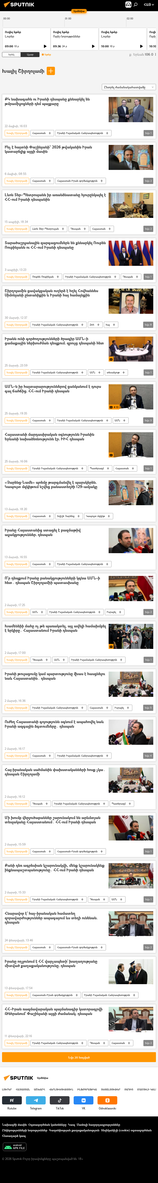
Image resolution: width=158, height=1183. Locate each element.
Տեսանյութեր (110, 1089)
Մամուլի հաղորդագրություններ (98, 1125)
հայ (108, 324)
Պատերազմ (97, 468)
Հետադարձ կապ (14, 1136)
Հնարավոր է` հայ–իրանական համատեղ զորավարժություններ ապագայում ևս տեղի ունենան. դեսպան (51, 918)
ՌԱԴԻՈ (128, 1089)
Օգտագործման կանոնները (47, 1125)
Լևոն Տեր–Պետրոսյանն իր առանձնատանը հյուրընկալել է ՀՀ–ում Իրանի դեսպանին (55, 197)
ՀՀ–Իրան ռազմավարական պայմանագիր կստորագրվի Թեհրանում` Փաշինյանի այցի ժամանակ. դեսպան (53, 1011)
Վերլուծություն (61, 1089)
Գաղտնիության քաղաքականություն (74, 1130)
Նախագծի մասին (14, 1125)
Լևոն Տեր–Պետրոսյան (45, 228)
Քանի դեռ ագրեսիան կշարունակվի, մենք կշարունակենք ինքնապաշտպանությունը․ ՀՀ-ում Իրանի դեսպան (55, 868)
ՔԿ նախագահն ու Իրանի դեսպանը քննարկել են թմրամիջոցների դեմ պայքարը (47, 101)
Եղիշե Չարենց (65, 516)
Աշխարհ (39, 1089)
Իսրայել (111, 612)
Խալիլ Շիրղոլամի (23, 70)
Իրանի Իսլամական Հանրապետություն (80, 133)
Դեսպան (75, 228)
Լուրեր (9, 36)
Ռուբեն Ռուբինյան (43, 276)
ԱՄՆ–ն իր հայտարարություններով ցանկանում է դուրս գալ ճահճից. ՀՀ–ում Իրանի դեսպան (53, 389)
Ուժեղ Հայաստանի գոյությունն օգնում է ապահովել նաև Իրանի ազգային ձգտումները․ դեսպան (54, 724)
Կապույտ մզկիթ (95, 516)
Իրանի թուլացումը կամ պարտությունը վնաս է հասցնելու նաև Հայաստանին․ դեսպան (55, 676)
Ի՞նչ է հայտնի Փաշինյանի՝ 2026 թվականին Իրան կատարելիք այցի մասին (48, 149)
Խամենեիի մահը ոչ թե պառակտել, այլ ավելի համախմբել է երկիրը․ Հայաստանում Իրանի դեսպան (55, 628)
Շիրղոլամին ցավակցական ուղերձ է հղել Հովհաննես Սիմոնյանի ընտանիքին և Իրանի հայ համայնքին (51, 293)
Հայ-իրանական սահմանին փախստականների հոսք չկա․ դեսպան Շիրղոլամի (55, 772)
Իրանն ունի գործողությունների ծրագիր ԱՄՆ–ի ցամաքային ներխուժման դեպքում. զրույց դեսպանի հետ (54, 341)
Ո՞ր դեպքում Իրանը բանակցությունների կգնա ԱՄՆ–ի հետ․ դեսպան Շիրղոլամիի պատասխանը (52, 580)
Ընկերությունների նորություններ (24, 1130)
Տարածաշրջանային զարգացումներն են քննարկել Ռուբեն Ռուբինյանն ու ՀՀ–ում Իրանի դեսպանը (55, 245)
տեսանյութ (113, 372)
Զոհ (92, 324)
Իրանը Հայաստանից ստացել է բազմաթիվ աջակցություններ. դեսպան (43, 532)
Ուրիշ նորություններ (66, 36)
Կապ (71, 1125)
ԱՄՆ (92, 372)
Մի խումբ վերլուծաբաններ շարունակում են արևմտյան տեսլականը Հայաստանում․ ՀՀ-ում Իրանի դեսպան (52, 820)
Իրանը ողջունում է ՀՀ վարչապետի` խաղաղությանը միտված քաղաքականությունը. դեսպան (51, 963)
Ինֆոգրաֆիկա (87, 1089)
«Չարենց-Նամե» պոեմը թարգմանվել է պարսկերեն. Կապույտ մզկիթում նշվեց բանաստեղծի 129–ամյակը (51, 484)
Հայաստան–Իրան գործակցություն (77, 181)
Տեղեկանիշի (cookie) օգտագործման (126, 1130)
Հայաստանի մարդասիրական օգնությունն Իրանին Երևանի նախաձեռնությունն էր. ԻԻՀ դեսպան (49, 437)
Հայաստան (39, 133)
